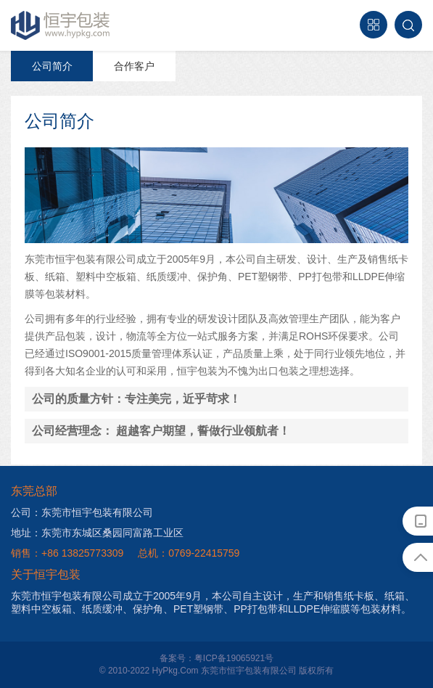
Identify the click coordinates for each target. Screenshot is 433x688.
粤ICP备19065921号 (233, 658)
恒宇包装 (61, 25)
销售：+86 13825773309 (67, 553)
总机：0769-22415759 (188, 553)
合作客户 (134, 66)
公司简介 (52, 66)
